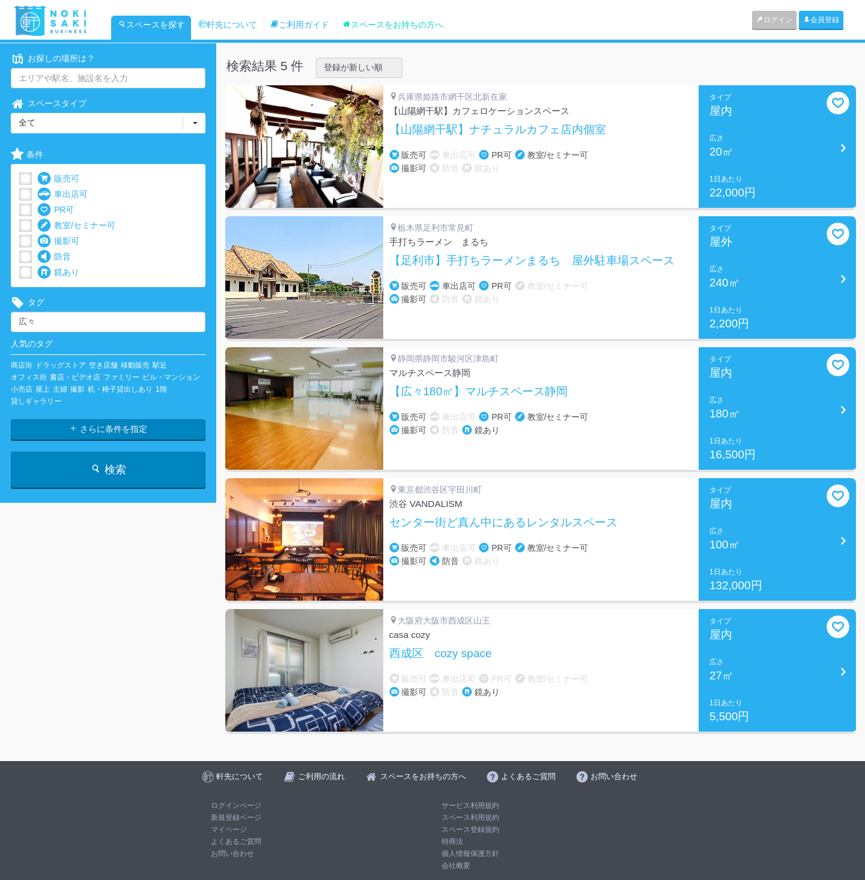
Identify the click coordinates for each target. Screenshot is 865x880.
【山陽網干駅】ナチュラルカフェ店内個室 (497, 130)
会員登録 (821, 20)
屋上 (42, 389)
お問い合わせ (232, 853)
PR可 (55, 210)
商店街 (21, 365)
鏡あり (58, 272)
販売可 (58, 178)
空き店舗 (103, 365)
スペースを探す (151, 24)
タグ (27, 302)
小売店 (21, 389)
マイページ (229, 829)
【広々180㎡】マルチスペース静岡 (478, 392)
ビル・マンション (171, 377)
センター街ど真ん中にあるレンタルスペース (503, 523)
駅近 (160, 365)
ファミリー (121, 377)
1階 (161, 389)
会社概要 (456, 865)
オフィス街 (29, 377)
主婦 (60, 389)
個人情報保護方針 (470, 853)
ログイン (774, 20)
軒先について (227, 24)
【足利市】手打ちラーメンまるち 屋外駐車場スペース (532, 261)
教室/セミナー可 (76, 225)
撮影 (77, 389)
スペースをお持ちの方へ (392, 24)
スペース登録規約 (470, 829)
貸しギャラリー (36, 401)
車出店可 (62, 194)
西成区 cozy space (440, 654)
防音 (54, 256)
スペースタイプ (48, 104)
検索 (108, 469)
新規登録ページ (236, 817)
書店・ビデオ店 (75, 377)
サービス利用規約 (470, 805)
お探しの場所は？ (53, 58)
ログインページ (236, 805)
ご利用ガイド (299, 24)
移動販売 (135, 365)
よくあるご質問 (236, 841)
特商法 (452, 841)
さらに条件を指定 (108, 429)
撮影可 (58, 241)
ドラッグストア (60, 365)
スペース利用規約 (470, 817)
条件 (27, 155)
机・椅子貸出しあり (120, 389)
